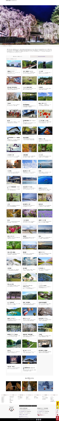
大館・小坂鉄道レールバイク (28, 71)
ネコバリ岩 (41, 154)
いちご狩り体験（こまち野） (44, 120)
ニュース (52, 396)
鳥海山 (40, 236)
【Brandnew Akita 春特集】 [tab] (41, 56)
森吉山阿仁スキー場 (26, 170)
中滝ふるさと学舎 (10, 284)
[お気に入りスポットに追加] (20, 61)
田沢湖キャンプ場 (42, 138)
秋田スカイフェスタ (26, 318)
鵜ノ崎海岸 (25, 268)
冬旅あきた (3, 401)
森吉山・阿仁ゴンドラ (42, 103)
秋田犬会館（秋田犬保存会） (12, 87)
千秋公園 (8, 103)
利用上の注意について (28, 405)
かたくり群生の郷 (10, 302)
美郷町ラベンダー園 (42, 220)
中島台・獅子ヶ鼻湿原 (11, 252)
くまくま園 (41, 71)
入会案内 (23, 414)
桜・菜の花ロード (42, 268)
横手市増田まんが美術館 (43, 350)
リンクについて (34, 405)
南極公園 (24, 236)
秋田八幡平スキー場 (26, 204)
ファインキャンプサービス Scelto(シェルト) (28, 286)
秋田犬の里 (41, 204)
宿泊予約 (35, 396)
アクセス (51, 3)
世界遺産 (11, 402)
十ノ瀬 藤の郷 (25, 220)
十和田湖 (40, 334)
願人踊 (8, 120)
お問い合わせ (21, 405)
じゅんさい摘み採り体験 (27, 87)
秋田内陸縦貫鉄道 (26, 104)
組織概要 (20, 414)
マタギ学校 (9, 170)
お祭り (10, 401)
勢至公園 (24, 252)
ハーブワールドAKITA (42, 285)
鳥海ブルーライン (42, 252)
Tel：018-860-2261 (40, 411)
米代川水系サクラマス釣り (27, 186)
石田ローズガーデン (10, 236)
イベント (39, 3)
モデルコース (27, 396)
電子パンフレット (44, 396)
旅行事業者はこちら (53, 401)
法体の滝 (8, 350)
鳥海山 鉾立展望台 (26, 302)
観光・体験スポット (20, 396)
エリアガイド (8, 3)
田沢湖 (40, 170)
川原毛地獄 (9, 268)
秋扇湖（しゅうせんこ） (11, 318)
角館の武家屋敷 (25, 137)
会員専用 (26, 414)
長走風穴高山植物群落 (42, 302)
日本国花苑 (41, 87)
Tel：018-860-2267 (22, 411)
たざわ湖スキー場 (10, 154)
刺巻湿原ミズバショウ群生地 (12, 334)
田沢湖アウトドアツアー (43, 188)
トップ (1, 45)
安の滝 (8, 220)
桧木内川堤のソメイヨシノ (43, 318)
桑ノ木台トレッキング (27, 350)
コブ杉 (8, 204)
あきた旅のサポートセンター (23, 416)
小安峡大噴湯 (25, 154)
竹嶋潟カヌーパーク (10, 71)
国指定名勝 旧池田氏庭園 (27, 334)
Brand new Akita (12, 396)
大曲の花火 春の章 (10, 366)
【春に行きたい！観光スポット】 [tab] (17, 56)
